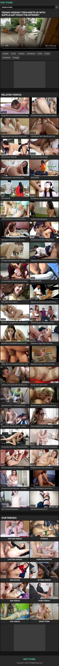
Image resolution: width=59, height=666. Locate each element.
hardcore (32, 54)
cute (14, 54)
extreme (7, 58)
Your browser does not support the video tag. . (29, 34)
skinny (22, 54)
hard (48, 54)
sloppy (17, 58)
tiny (41, 54)
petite (6, 54)
